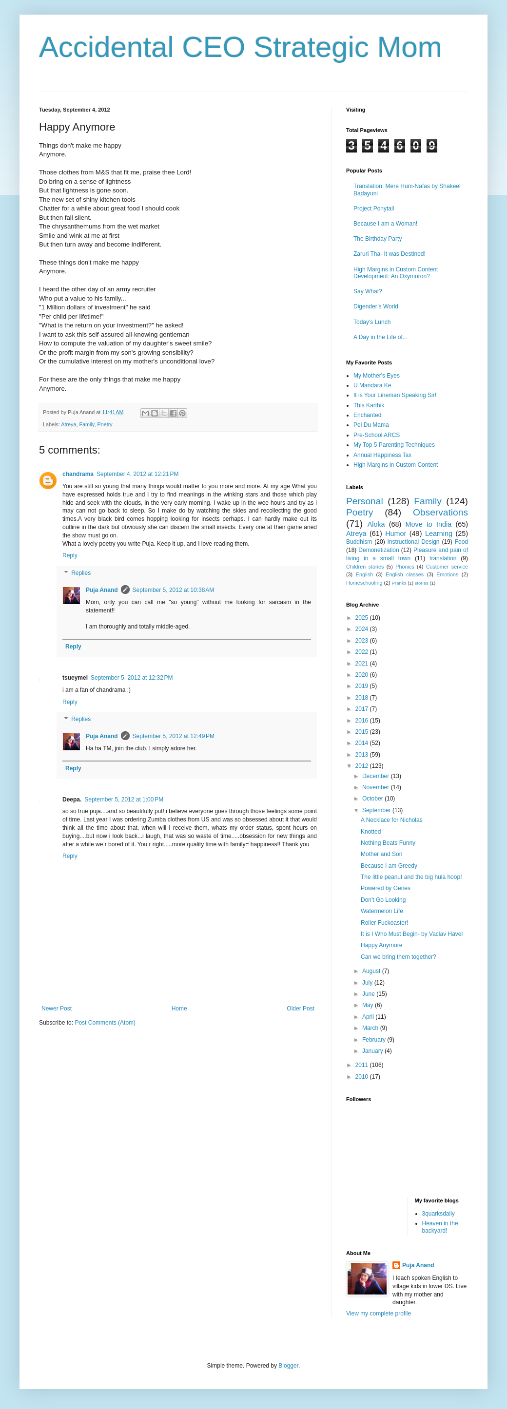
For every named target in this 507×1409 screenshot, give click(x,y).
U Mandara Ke (372, 385)
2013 (362, 754)
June (369, 993)
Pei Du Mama (371, 424)
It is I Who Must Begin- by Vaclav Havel (412, 934)
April (368, 1016)
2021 (362, 663)
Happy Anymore (381, 945)
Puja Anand (102, 590)
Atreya (68, 424)
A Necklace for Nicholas (392, 820)
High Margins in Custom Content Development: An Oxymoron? (395, 273)
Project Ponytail (373, 208)
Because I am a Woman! (385, 223)
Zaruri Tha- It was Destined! (389, 253)
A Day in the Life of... (380, 337)
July (368, 982)
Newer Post (56, 1008)
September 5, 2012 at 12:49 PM (173, 736)
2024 (362, 629)
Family (86, 424)
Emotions (447, 574)
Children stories (365, 567)
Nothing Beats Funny (388, 842)
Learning (438, 533)
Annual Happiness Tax (382, 455)
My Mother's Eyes (376, 375)
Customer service (447, 567)
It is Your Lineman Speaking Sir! (394, 395)
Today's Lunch (371, 322)
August (372, 971)
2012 (362, 765)
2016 (362, 720)
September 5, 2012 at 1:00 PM (123, 799)
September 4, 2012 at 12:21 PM (137, 474)
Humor (395, 533)
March (371, 1028)
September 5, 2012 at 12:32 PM (132, 677)
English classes (405, 574)
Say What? (367, 291)
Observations (440, 512)
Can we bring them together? (398, 956)
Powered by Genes (385, 888)
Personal (364, 501)
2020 (362, 674)
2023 (362, 640)
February (374, 1039)
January (373, 1050)
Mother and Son (381, 854)
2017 (362, 708)
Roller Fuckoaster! (384, 922)
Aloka (376, 524)
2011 (362, 1065)
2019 (362, 686)
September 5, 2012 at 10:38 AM (173, 590)
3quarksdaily (438, 1213)
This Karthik (368, 405)
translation (442, 558)
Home (179, 1008)
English (364, 574)
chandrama (78, 474)
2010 (362, 1076)
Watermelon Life (382, 911)
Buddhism (359, 541)
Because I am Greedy (389, 865)
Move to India (429, 524)
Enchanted (367, 415)
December (376, 776)
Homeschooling (364, 583)
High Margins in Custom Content (395, 464)
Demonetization (378, 550)
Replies (81, 573)
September (377, 810)
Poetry (104, 424)
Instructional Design (414, 541)
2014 (362, 743)
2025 (362, 617)
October (373, 798)
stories (422, 583)
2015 (362, 731)
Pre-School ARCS (376, 435)
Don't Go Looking (383, 899)
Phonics (404, 567)
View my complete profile (378, 1313)
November (376, 787)
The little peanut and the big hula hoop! (411, 877)
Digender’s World (375, 306)
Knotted (371, 831)
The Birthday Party (377, 238)
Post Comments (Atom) (105, 1022)
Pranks (399, 583)
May (368, 1005)
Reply (70, 555)
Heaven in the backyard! (440, 1227)
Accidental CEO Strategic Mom (240, 47)
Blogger (288, 1365)
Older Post (300, 1008)
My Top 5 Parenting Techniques (394, 444)
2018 (362, 697)
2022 (362, 651)
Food (461, 541)
